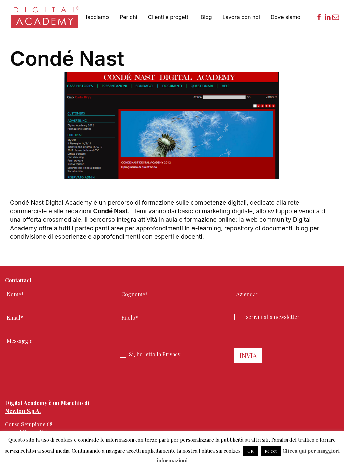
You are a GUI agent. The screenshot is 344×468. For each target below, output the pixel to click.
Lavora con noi (241, 17)
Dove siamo (285, 17)
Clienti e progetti (169, 17)
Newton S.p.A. (23, 410)
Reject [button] (271, 451)
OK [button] (250, 451)
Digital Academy (45, 20)
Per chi (128, 17)
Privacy (171, 354)
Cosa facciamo (90, 17)
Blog (206, 17)
